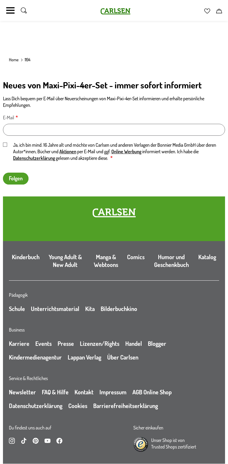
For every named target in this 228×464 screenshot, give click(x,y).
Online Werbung (126, 151)
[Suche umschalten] (24, 10)
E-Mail (8, 118)
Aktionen (67, 151)
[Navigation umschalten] (10, 10)
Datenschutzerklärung (34, 158)
